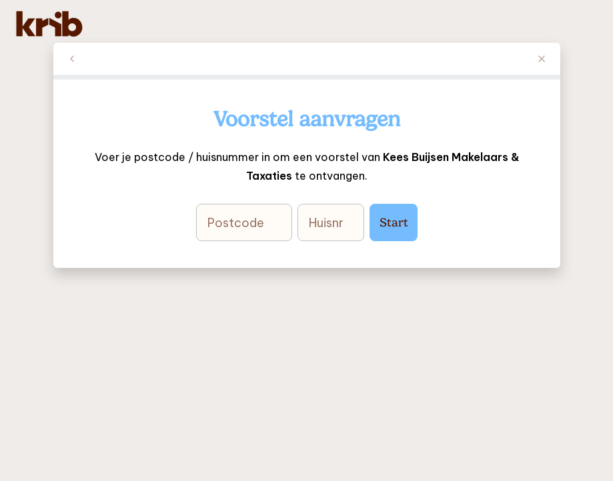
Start (393, 222)
